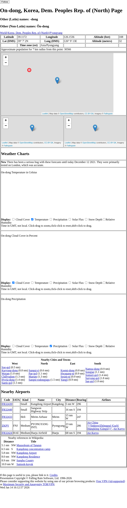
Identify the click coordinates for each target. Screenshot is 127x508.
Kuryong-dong (10, 370)
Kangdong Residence (28, 456)
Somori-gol (91, 375)
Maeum (33, 376)
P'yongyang (56, 32)
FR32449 (7, 409)
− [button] (6, 63)
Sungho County (25, 460)
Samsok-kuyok (25, 464)
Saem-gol (7, 382)
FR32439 (7, 404)
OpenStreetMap (66, 114)
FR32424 (7, 432)
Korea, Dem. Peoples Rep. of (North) (28, 32)
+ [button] (6, 57)
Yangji (64, 379)
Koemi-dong (68, 370)
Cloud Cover (23, 219)
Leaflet (45, 114)
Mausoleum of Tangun (29, 445)
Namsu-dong (92, 368)
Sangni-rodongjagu (39, 379)
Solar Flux (78, 219)
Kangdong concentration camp (33, 449)
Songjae (89, 372)
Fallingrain (108, 114)
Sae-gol (89, 381)
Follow (4, 2)
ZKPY (5, 425)
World (3, 32)
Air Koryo (119, 428)
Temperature (42, 219)
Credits (53, 475)
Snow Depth (95, 219)
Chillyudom (8, 376)
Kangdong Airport (27, 452)
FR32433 (7, 416)
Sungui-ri (34, 370)
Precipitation (60, 219)
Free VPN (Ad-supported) (110, 481)
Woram (6, 373)
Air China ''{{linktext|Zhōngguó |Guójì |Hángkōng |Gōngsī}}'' (103, 425)
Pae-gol (33, 373)
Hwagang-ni (67, 373)
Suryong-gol (92, 378)
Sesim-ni (65, 376)
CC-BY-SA (89, 114)
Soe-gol (6, 367)
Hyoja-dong (8, 379)
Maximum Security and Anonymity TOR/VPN (28, 484)
